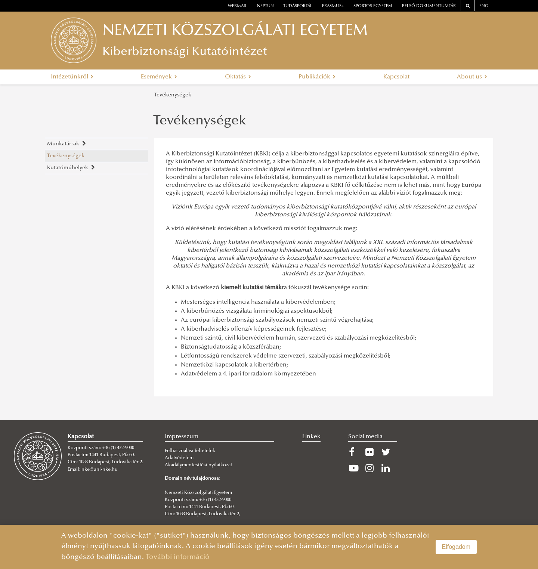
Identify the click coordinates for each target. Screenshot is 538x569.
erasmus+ (333, 6)
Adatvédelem (179, 458)
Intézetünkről (72, 77)
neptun (265, 6)
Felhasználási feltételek (190, 451)
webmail (237, 6)
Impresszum (181, 437)
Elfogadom (456, 547)
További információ (178, 557)
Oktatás (238, 77)
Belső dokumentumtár (429, 6)
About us (472, 77)
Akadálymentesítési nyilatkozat (198, 465)
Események (159, 77)
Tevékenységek (172, 95)
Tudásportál (297, 6)
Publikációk (317, 77)
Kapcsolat (396, 77)
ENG (483, 6)
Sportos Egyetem (372, 6)
